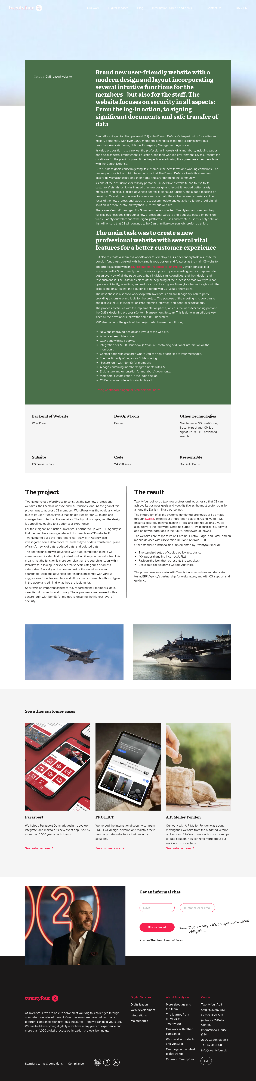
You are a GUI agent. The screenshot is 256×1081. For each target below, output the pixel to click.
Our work (93, 8)
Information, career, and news (172, 8)
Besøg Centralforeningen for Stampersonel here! (127, 390)
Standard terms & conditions (44, 1063)
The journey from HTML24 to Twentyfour (177, 1019)
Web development (143, 1010)
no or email (197, 907)
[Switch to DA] (238, 8)
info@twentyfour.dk (214, 1050)
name (157, 907)
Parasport (34, 817)
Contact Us (214, 8)
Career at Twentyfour (180, 1059)
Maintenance (139, 1021)
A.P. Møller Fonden (183, 817)
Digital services (118, 8)
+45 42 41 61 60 (211, 1045)
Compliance (76, 1063)
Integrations (139, 1015)
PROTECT (104, 817)
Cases (38, 76)
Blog (140, 8)
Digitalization (139, 1004)
